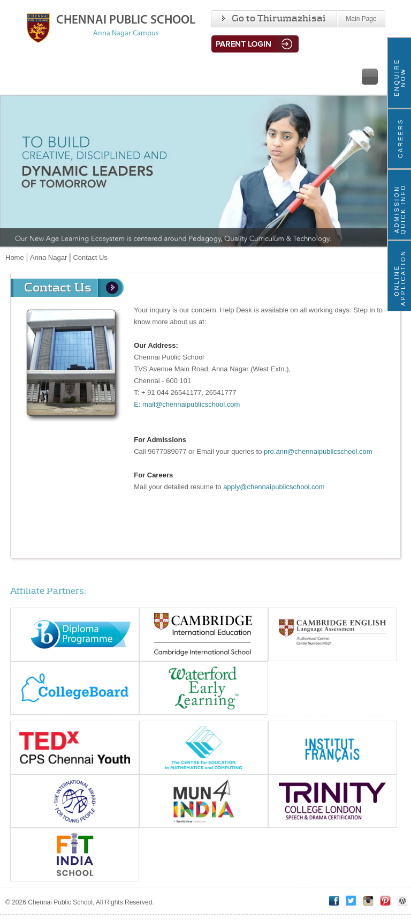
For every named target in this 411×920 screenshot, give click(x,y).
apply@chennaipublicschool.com (274, 487)
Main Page (361, 19)
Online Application (399, 280)
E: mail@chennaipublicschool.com (187, 404)
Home (14, 257)
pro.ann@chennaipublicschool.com (318, 451)
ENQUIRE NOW (399, 77)
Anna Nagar (48, 257)
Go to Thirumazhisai (274, 19)
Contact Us (90, 257)
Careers (400, 138)
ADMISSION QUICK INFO (399, 209)
